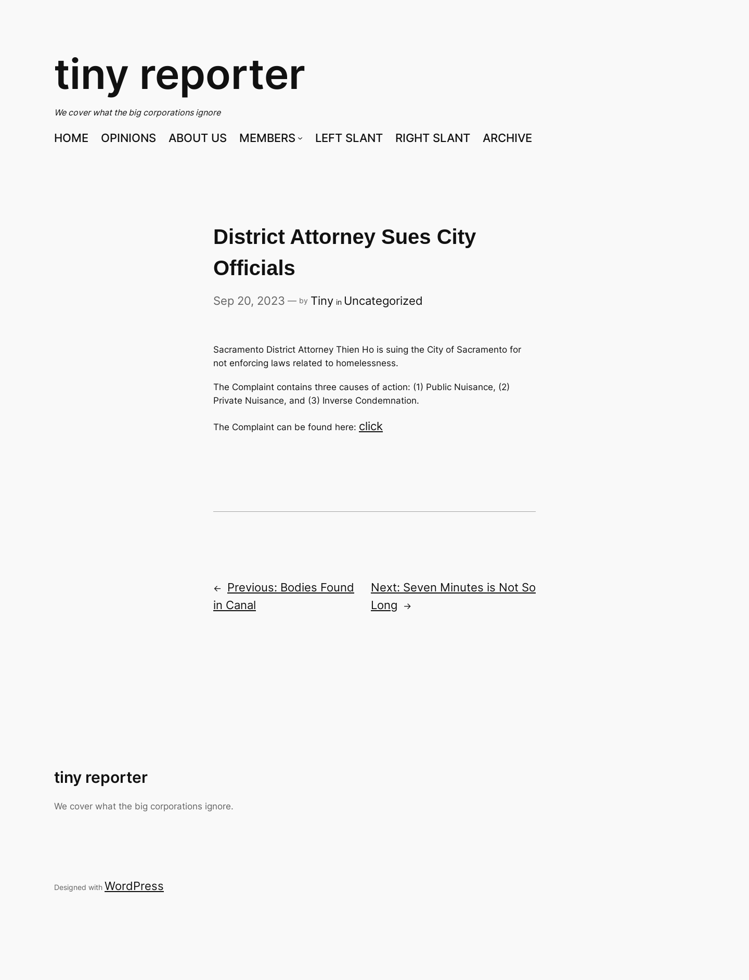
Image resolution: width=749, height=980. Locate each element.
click (371, 426)
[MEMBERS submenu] (300, 137)
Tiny (322, 300)
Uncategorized (383, 300)
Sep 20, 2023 (249, 300)
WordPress (134, 886)
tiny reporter (179, 73)
